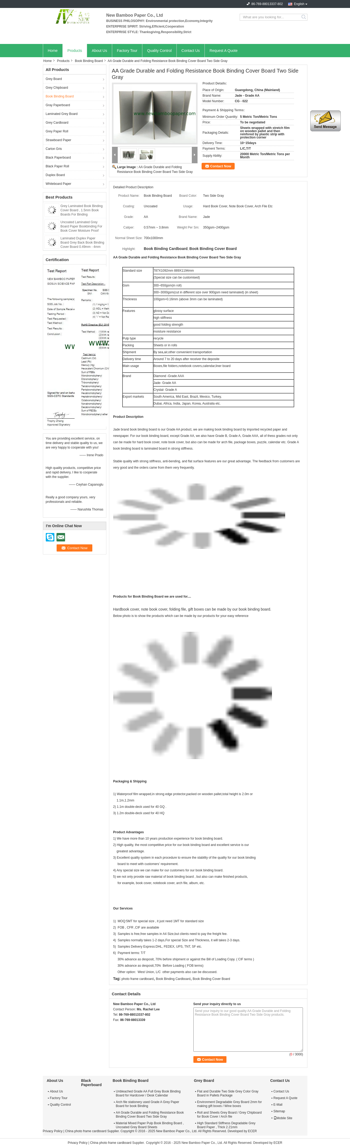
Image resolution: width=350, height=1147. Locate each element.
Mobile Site (283, 1118)
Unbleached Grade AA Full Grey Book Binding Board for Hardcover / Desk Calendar (148, 1093)
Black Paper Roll (57, 166)
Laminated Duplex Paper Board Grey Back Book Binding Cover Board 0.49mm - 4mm (82, 242)
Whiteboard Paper (58, 184)
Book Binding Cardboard (173, 979)
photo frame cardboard (137, 979)
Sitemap (279, 1111)
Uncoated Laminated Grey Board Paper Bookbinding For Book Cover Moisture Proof (81, 226)
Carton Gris (54, 149)
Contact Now (220, 166)
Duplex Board (55, 175)
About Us (99, 50)
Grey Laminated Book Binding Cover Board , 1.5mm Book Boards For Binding (82, 210)
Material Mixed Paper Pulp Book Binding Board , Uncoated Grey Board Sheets (150, 1125)
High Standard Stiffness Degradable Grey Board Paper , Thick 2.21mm (226, 1125)
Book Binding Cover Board (211, 979)
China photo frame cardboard (85, 1131)
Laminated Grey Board (62, 114)
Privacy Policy (53, 1131)
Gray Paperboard (58, 105)
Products (74, 50)
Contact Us (190, 50)
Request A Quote (224, 50)
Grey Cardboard (57, 122)
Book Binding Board (89, 61)
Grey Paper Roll (57, 131)
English (299, 4)
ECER (252, 1131)
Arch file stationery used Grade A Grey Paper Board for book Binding (147, 1104)
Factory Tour (127, 50)
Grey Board (54, 79)
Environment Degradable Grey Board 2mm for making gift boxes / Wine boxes (229, 1104)
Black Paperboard (58, 157)
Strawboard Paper (58, 140)
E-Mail (278, 1104)
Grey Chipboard (57, 87)
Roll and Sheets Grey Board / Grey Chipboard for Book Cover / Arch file (229, 1114)
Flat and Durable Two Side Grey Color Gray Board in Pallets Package (227, 1093)
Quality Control (159, 50)
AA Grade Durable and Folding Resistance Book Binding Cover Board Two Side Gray (150, 1114)
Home (53, 50)
